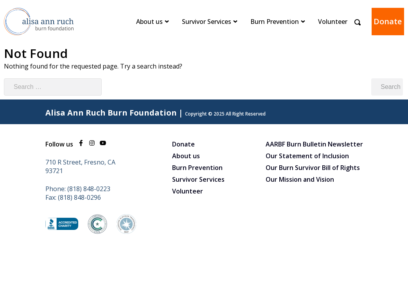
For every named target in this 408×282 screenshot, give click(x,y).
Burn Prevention (274, 21)
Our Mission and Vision (300, 179)
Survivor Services (206, 21)
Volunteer (332, 21)
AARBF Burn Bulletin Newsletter (314, 144)
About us (149, 21)
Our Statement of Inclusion (307, 156)
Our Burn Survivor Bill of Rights (313, 167)
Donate (388, 21)
